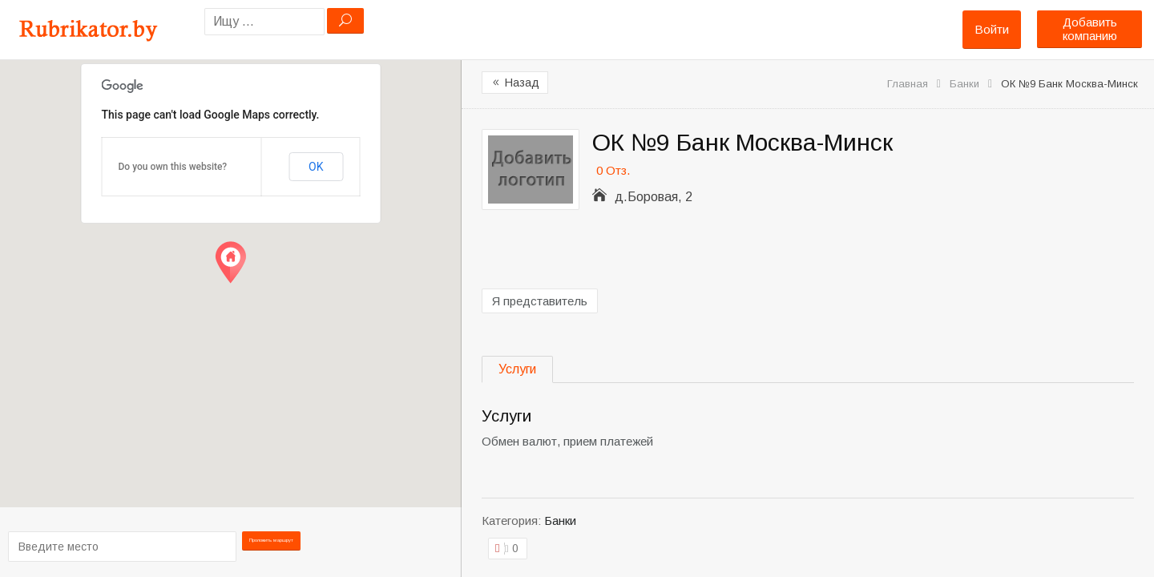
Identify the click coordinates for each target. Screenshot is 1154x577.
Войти (991, 29)
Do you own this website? (173, 166)
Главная (907, 84)
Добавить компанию (1090, 28)
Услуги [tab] (517, 369)
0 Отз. (613, 170)
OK (316, 166)
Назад (514, 82)
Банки (964, 84)
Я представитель (539, 301)
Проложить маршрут (275, 545)
